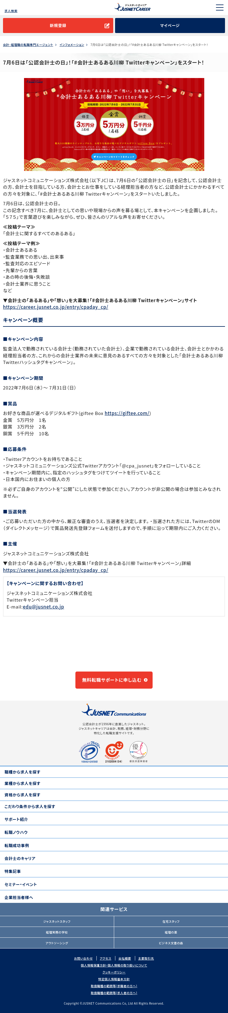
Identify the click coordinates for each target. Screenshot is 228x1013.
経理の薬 (171, 932)
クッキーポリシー (114, 972)
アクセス (105, 958)
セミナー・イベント (21, 884)
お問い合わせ (83, 958)
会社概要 (124, 958)
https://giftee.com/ (127, 413)
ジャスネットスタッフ (57, 921)
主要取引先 (146, 958)
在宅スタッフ (171, 921)
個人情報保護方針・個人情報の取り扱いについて (114, 965)
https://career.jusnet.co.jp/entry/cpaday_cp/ (55, 307)
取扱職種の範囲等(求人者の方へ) (114, 992)
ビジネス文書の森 (171, 943)
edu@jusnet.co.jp (43, 606)
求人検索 (11, 10)
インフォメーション (71, 44)
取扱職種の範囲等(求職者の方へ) (114, 986)
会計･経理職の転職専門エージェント (28, 44)
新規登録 (58, 25)
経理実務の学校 (57, 932)
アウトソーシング (57, 943)
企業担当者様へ (19, 897)
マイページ (170, 25)
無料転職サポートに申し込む (111, 680)
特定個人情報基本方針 (114, 979)
